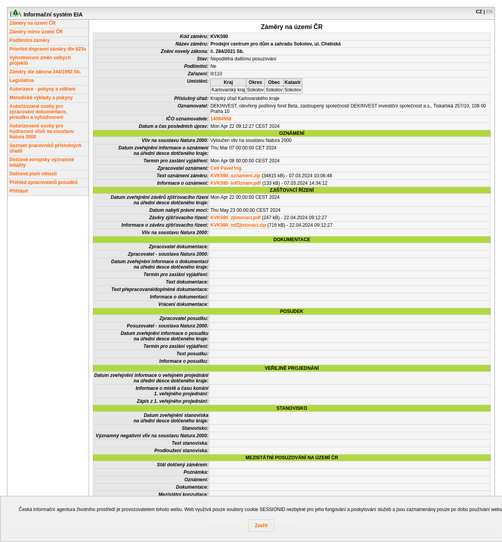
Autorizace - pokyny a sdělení (42, 89)
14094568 (220, 119)
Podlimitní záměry (29, 40)
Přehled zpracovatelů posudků (43, 182)
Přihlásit (18, 191)
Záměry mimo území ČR (36, 32)
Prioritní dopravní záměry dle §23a (47, 49)
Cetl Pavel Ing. (226, 168)
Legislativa (21, 80)
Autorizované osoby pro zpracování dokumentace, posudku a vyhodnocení (38, 112)
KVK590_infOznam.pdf (235, 183)
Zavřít (261, 525)
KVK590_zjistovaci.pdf (235, 217)
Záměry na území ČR (32, 23)
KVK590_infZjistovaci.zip (238, 225)
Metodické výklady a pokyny (41, 97)
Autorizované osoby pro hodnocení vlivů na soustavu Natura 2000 (41, 131)
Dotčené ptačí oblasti (33, 173)
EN (489, 12)
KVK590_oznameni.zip (235, 175)
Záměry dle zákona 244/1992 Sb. (45, 72)
